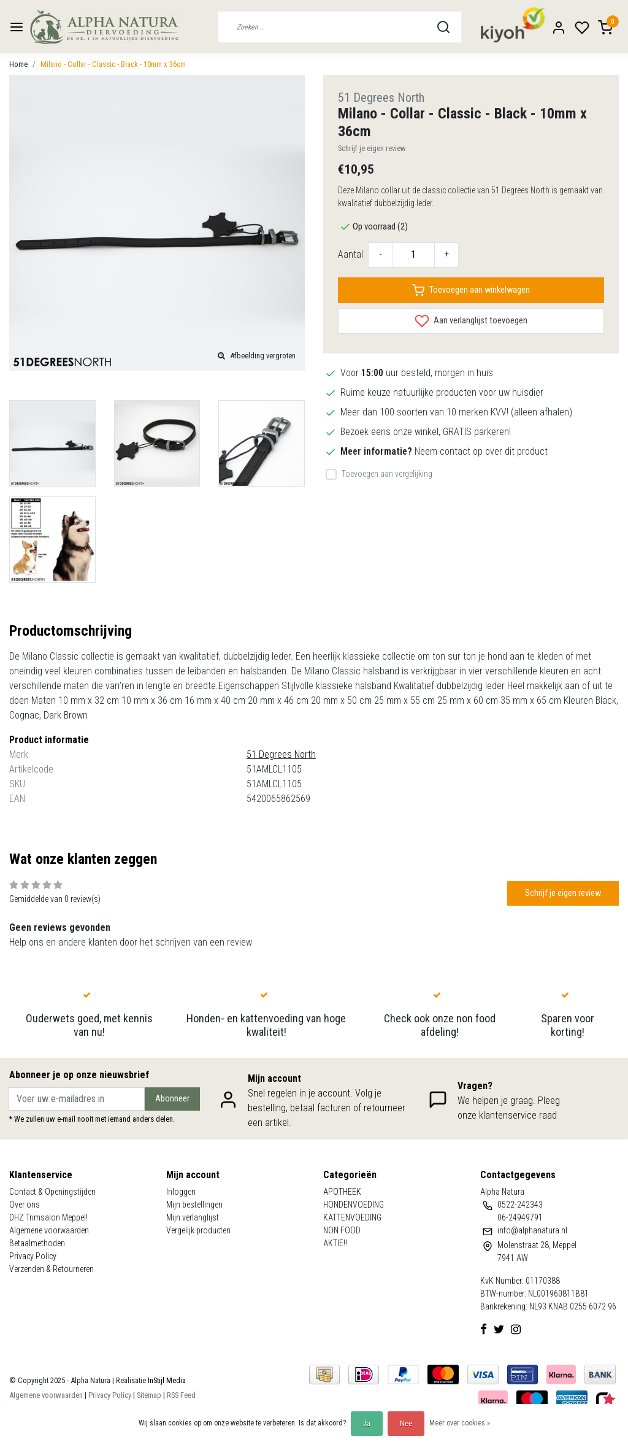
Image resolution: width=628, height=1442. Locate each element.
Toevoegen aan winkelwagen (471, 290)
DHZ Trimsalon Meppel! (48, 1217)
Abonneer (172, 1098)
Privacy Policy (32, 1256)
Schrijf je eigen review (372, 148)
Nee (406, 1423)
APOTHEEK (342, 1192)
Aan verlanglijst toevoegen (471, 321)
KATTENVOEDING (352, 1217)
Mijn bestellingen (194, 1204)
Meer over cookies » (459, 1423)
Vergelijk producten (198, 1230)
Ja (366, 1423)
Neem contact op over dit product (481, 451)
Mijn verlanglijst (192, 1217)
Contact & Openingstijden (52, 1192)
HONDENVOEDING (353, 1204)
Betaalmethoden (37, 1243)
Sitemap (149, 1395)
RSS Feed (181, 1395)
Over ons (24, 1204)
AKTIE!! (335, 1243)
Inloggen (181, 1192)
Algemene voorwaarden (49, 1230)
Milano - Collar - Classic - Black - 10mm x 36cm (113, 64)
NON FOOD (342, 1230)
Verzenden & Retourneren (51, 1269)
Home (18, 64)
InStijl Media (166, 1380)
